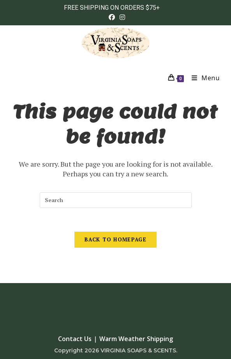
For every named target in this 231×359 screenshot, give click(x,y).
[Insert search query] (116, 200)
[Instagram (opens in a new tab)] (121, 17)
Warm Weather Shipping (136, 338)
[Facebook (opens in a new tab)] (111, 17)
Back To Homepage (115, 239)
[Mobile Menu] (203, 78)
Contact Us (75, 338)
